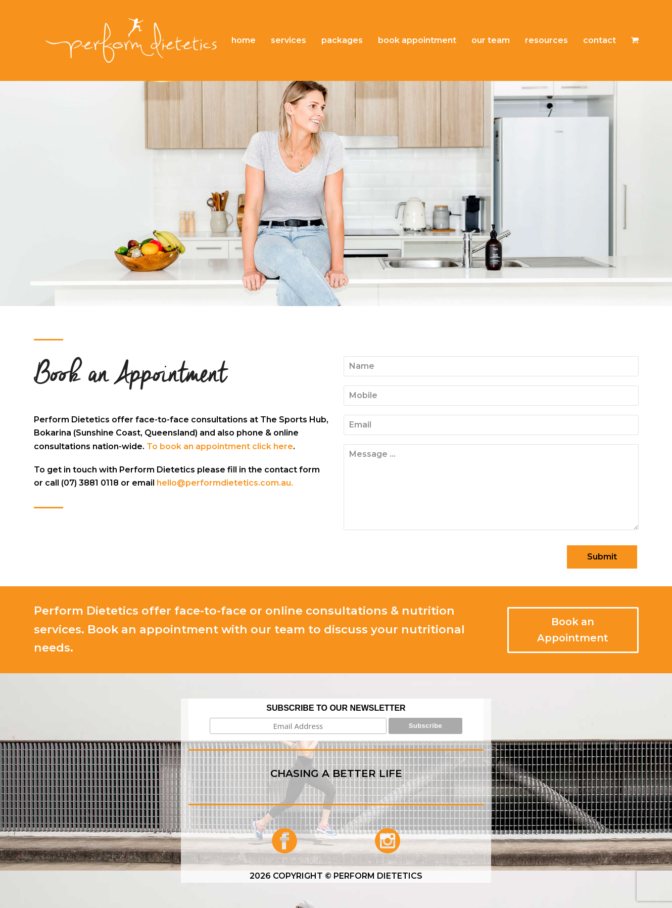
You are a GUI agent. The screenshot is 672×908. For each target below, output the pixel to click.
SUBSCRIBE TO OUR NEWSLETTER (335, 708)
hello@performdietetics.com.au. (225, 483)
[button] (634, 40)
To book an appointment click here (220, 446)
